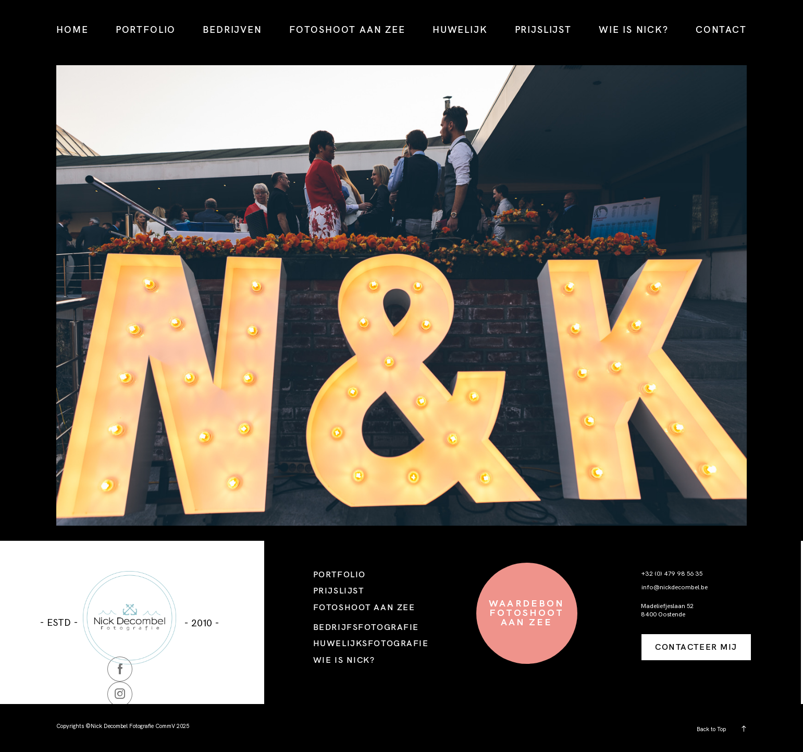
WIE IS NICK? (634, 29)
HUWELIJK (460, 29)
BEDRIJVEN (232, 29)
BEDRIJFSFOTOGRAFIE (366, 627)
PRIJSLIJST (543, 29)
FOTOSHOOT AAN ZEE (347, 29)
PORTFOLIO (146, 29)
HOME (72, 29)
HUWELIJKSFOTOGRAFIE (371, 643)
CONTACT (721, 29)
